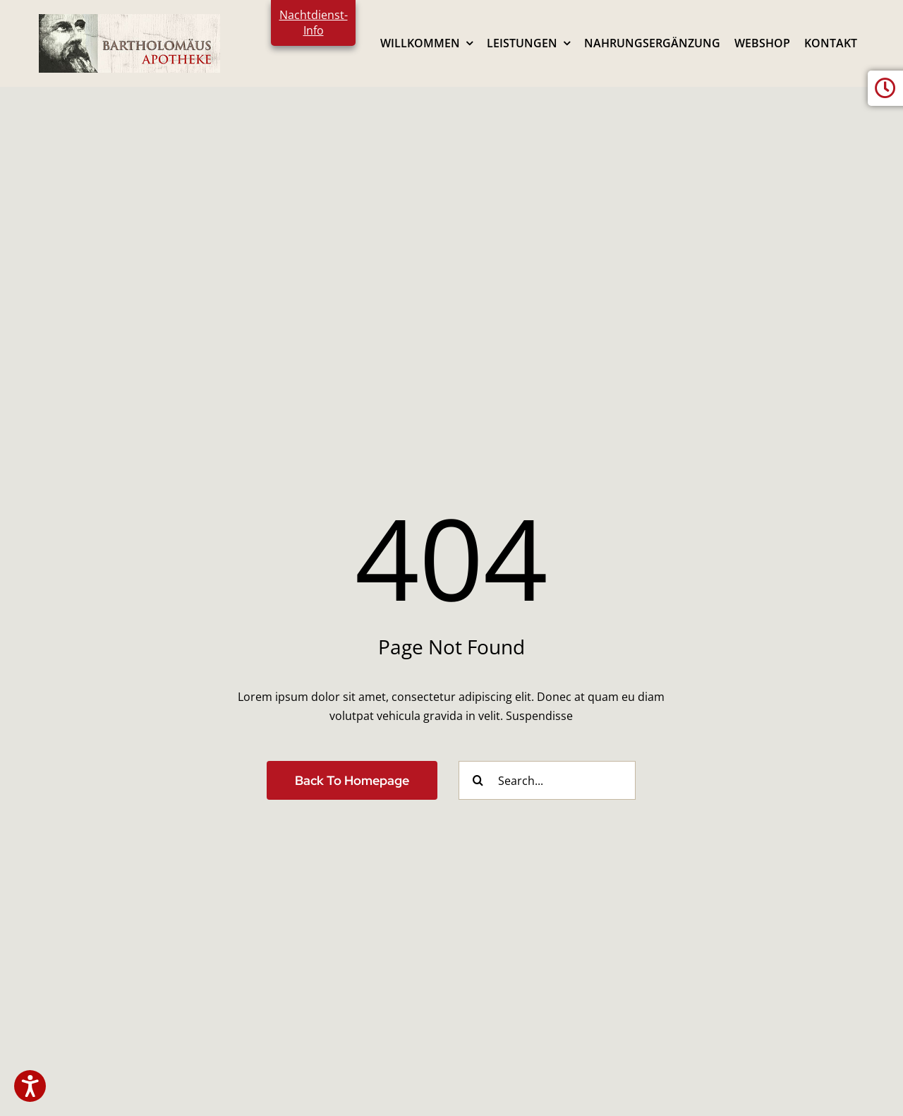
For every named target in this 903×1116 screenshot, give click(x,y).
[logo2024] (129, 20)
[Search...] (547, 780)
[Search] (478, 780)
